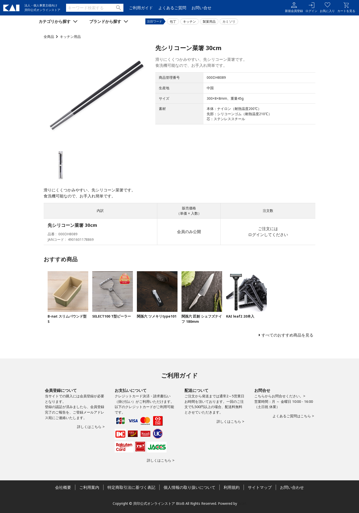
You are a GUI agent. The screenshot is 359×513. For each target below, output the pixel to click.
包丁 (173, 21)
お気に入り (327, 7)
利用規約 (232, 487)
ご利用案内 (89, 487)
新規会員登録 (294, 7)
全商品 (49, 36)
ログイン (311, 7)
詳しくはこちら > (91, 426)
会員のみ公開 (189, 231)
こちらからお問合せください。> (279, 396)
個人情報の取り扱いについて (189, 487)
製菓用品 (209, 21)
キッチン (189, 21)
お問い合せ (201, 7)
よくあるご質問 (172, 7)
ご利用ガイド (141, 7)
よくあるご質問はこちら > (293, 416)
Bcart (242, 503)
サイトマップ (260, 487)
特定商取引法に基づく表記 (131, 487)
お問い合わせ (292, 487)
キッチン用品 (70, 36)
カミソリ (228, 21)
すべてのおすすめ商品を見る (287, 335)
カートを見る (346, 7)
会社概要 (63, 487)
